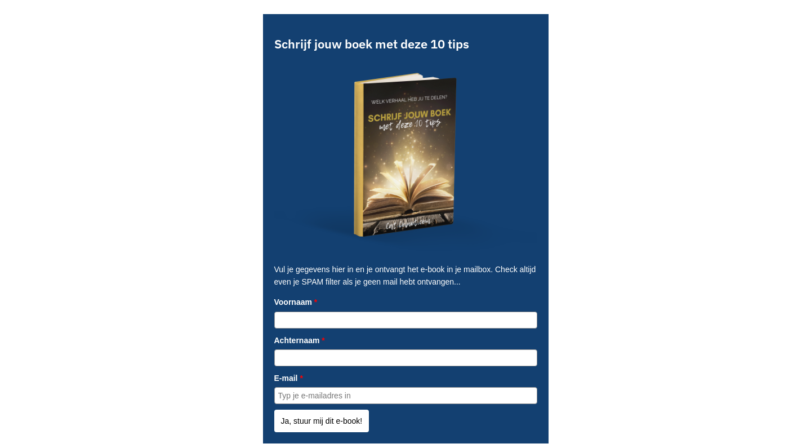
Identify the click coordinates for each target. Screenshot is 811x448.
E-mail (288, 378)
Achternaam (299, 340)
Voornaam (296, 302)
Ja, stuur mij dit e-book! (322, 420)
